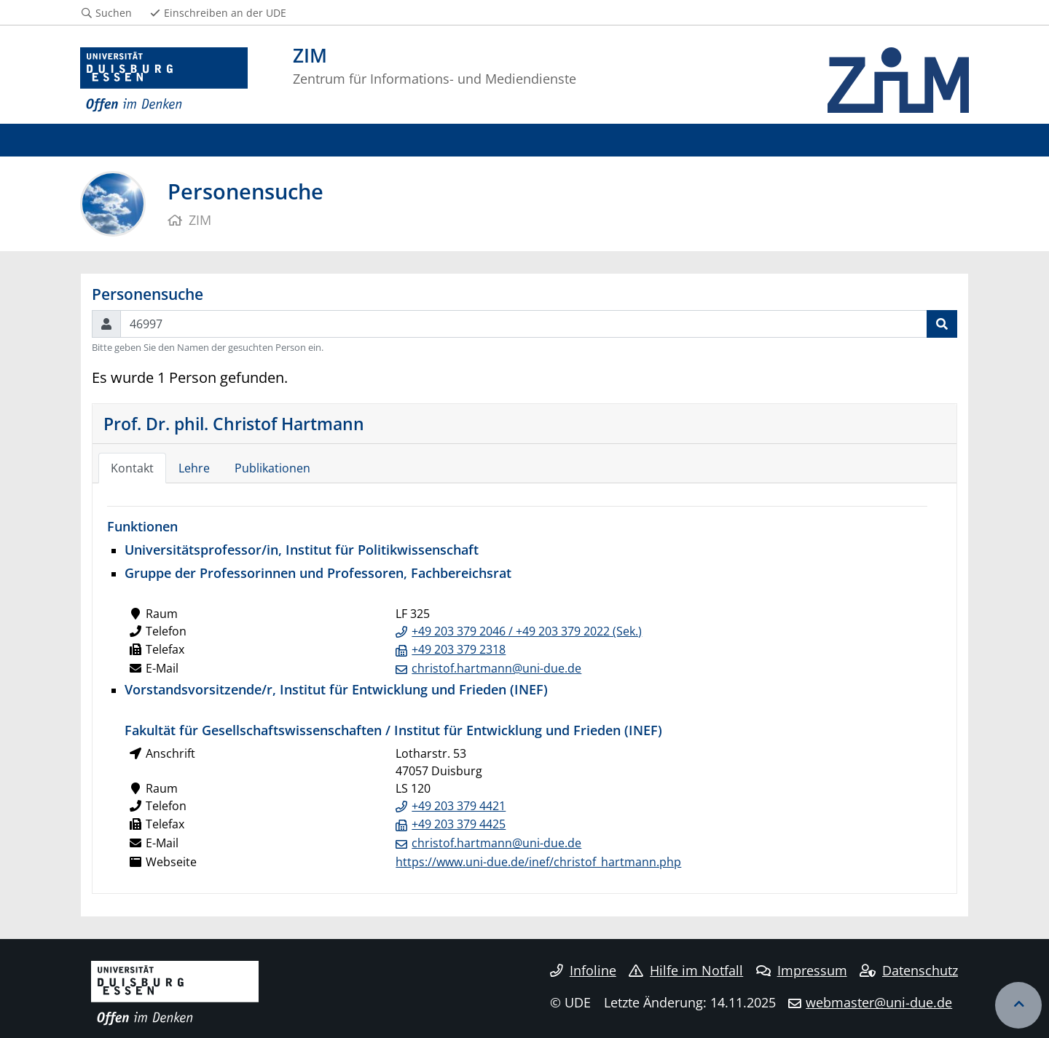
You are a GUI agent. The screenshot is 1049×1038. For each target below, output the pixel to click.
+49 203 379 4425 (459, 824)
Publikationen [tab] (272, 468)
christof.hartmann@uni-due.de (496, 668)
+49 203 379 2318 (459, 649)
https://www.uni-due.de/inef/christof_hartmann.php (538, 862)
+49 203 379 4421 (459, 806)
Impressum (801, 970)
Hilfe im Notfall (686, 970)
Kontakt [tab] (132, 468)
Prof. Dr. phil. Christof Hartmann (233, 423)
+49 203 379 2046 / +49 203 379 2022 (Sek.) (527, 631)
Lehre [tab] (194, 468)
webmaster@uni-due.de (879, 1002)
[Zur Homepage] (164, 80)
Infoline (583, 970)
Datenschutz (909, 970)
